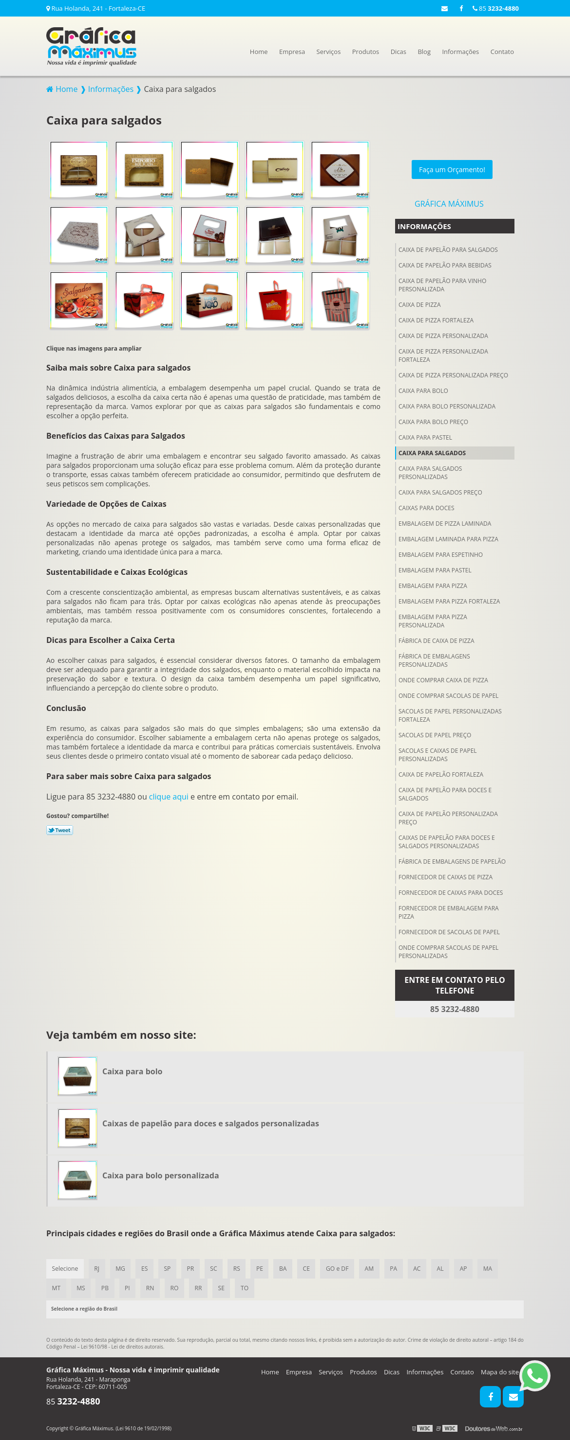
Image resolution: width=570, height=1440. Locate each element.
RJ (97, 1267)
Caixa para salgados (432, 451)
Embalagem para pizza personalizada (433, 619)
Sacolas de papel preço (435, 733)
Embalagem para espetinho (441, 553)
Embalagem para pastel (435, 569)
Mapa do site (500, 1371)
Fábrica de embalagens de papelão (452, 860)
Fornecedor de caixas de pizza (446, 875)
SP (169, 1267)
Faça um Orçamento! (452, 168)
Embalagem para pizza (433, 584)
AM (373, 1267)
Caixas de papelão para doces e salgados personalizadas (447, 840)
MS (81, 1287)
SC (215, 1267)
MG (121, 1267)
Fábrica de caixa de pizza (437, 639)
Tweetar (59, 829)
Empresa (292, 51)
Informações (460, 51)
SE (224, 1287)
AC (422, 1267)
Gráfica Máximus (449, 202)
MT (56, 1287)
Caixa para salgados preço (440, 491)
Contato (502, 51)
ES (145, 1267)
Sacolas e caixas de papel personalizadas (438, 753)
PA (398, 1267)
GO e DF (341, 1267)
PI (129, 1287)
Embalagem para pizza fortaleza (449, 600)
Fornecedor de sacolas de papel (449, 930)
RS (239, 1267)
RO (176, 1287)
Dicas (398, 51)
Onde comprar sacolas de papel (448, 694)
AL (445, 1267)
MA (494, 1267)
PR (192, 1267)
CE (309, 1267)
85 (496, 8)
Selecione (65, 1267)
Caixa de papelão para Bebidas (445, 264)
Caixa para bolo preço (433, 420)
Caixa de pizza (420, 303)
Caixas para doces (426, 506)
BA (286, 1267)
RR (201, 1287)
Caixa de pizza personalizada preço (453, 374)
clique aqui (169, 795)
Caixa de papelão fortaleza (441, 773)
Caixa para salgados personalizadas (430, 471)
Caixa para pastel (425, 436)
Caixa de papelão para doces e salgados (445, 792)
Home (259, 51)
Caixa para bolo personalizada (447, 405)
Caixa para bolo (423, 389)
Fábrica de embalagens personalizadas (434, 659)
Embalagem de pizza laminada (445, 522)
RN (151, 1287)
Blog (424, 51)
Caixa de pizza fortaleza (436, 319)
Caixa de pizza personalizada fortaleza (443, 354)
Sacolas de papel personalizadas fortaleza (450, 714)
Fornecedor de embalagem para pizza (449, 911)
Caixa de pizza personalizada (443, 334)
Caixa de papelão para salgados (448, 248)
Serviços (329, 51)
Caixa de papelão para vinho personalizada (442, 283)
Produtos (366, 51)
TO (248, 1287)
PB (106, 1287)
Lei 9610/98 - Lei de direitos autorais (122, 1346)
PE (262, 1267)
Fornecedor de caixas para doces (451, 891)
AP (469, 1267)
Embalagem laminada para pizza (448, 537)
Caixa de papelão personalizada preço (448, 816)
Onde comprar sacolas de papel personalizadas (448, 950)
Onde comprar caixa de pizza (443, 679)
